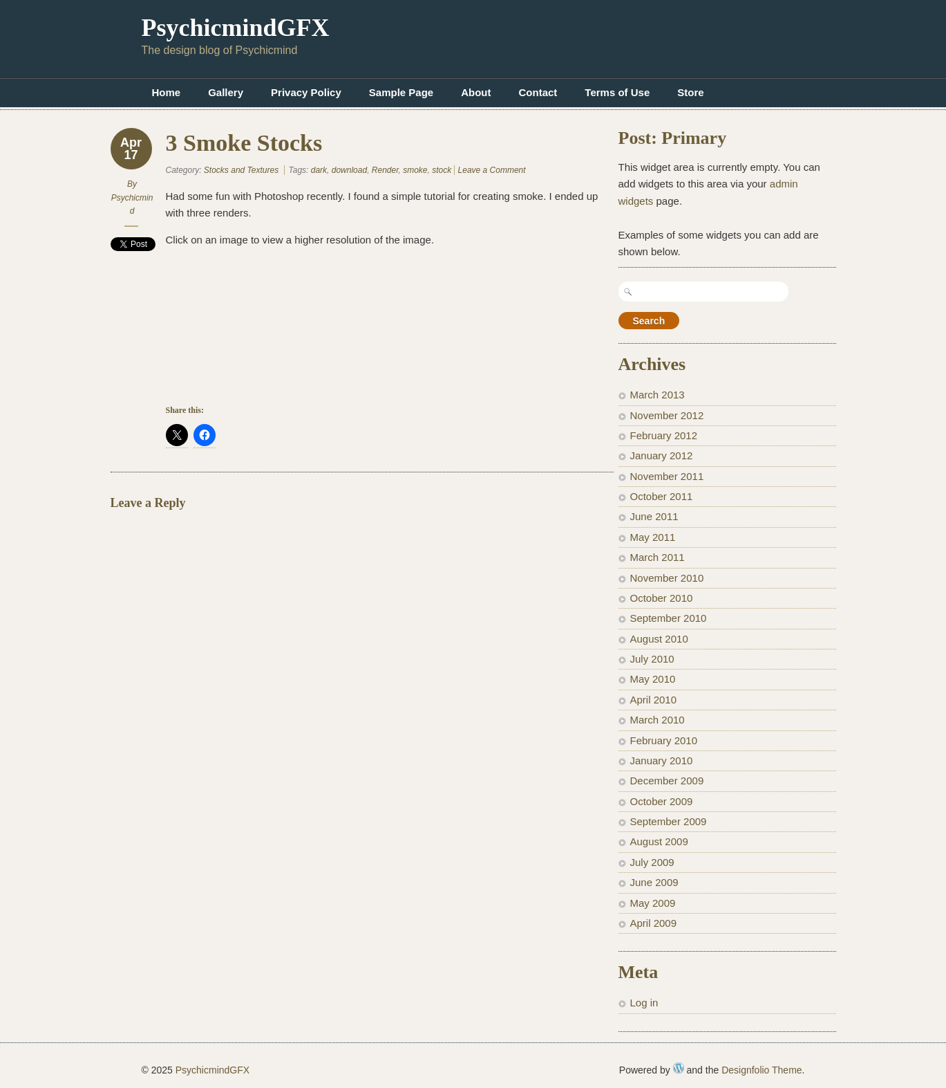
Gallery (225, 92)
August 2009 (659, 841)
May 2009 (653, 903)
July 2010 (652, 659)
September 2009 (668, 821)
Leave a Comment (492, 170)
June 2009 (654, 882)
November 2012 (667, 415)
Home (166, 92)
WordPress (678, 1067)
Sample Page (401, 92)
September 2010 (668, 618)
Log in (644, 1002)
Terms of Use (617, 92)
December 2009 (667, 780)
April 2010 (653, 700)
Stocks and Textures (241, 170)
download (349, 170)
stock (441, 170)
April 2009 (653, 923)
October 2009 (661, 801)
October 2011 (661, 496)
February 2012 (664, 435)
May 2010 (653, 679)
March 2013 (657, 394)
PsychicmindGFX (236, 28)
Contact (538, 92)
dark (319, 170)
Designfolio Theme (761, 1070)
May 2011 (653, 537)
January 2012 (661, 455)
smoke (415, 170)
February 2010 (664, 740)
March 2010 (657, 720)
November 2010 (667, 578)
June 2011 (654, 516)
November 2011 (667, 476)
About (476, 92)
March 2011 (657, 557)
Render (385, 170)
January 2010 (661, 760)
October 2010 (661, 598)
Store (690, 92)
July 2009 (652, 862)
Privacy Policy (306, 92)
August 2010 (659, 639)
